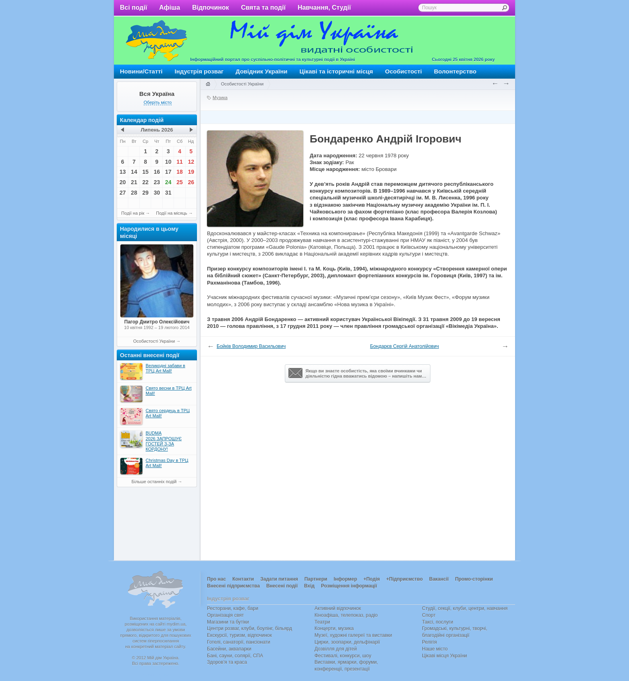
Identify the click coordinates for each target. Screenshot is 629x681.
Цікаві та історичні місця (336, 71)
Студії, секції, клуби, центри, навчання (464, 608)
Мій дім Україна (156, 40)
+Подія (371, 579)
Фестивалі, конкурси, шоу (342, 656)
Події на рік (132, 213)
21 (134, 182)
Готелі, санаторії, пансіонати (238, 642)
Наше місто (435, 649)
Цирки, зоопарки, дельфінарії (347, 642)
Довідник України (261, 71)
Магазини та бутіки (228, 622)
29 (145, 192)
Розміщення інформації (349, 586)
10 (168, 162)
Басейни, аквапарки (229, 649)
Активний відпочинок (337, 608)
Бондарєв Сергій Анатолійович (404, 346)
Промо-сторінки (474, 579)
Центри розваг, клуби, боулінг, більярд (249, 628)
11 (180, 162)
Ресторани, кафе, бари (232, 608)
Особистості (403, 71)
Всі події (133, 7)
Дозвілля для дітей (335, 649)
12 (191, 162)
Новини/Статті (141, 71)
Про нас (216, 579)
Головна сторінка (208, 84)
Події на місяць (171, 213)
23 (157, 182)
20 (123, 182)
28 (134, 192)
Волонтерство (455, 71)
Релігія (429, 642)
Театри (322, 622)
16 (157, 172)
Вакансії (439, 579)
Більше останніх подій (154, 481)
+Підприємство (404, 579)
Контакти (243, 579)
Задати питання (279, 579)
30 (157, 192)
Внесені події (282, 586)
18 (180, 172)
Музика (220, 97)
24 (168, 182)
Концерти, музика (334, 628)
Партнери (315, 579)
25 (180, 182)
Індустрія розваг (198, 71)
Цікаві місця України (444, 656)
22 (145, 182)
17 (168, 172)
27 (123, 192)
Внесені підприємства (233, 586)
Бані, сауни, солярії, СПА (235, 656)
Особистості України (154, 341)
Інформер (345, 579)
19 (191, 172)
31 (168, 192)
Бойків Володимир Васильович (251, 346)
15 (145, 172)
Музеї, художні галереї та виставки (353, 635)
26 (191, 182)
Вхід (309, 586)
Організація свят (225, 615)
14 (134, 172)
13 (123, 172)
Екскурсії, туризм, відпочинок (239, 635)
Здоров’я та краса (227, 662)
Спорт (429, 615)
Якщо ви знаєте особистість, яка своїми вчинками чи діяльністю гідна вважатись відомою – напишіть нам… (357, 373)
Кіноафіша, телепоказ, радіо (346, 615)
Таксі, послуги (437, 622)
